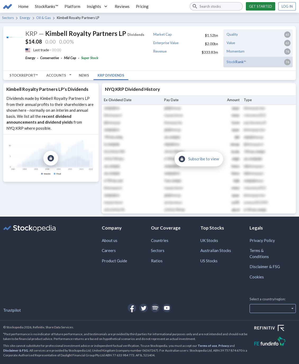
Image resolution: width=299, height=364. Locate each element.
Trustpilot (12, 310)
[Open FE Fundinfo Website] (275, 342)
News (84, 75)
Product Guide (114, 260)
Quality (232, 34)
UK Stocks (209, 240)
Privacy (223, 346)
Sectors (8, 18)
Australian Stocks (215, 250)
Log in (287, 6)
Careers (109, 250)
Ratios (157, 260)
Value (231, 43)
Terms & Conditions (259, 253)
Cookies (257, 276)
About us (109, 240)
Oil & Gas (43, 18)
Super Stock (89, 58)
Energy (25, 18)
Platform (72, 6)
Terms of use (207, 346)
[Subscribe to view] (50, 158)
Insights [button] (97, 6)
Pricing (142, 6)
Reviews (122, 6)
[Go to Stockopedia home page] (7, 6)
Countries (159, 240)
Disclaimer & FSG (265, 266)
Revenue (160, 51)
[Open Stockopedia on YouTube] (167, 308)
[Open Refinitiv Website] (275, 328)
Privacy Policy (262, 240)
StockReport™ (24, 75)
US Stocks (209, 260)
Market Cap (162, 34)
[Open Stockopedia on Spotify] (155, 308)
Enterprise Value (165, 43)
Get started (260, 6)
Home (23, 6)
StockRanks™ (46, 6)
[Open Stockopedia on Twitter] (143, 308)
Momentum (236, 51)
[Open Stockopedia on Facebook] (132, 308)
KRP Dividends (111, 75)
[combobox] (216, 6)
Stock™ (236, 62)
